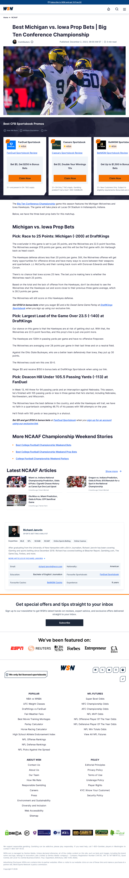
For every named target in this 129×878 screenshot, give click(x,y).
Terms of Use (95, 775)
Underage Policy (95, 780)
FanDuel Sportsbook (109, 574)
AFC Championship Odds (95, 708)
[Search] (117, 9)
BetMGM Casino (54, 582)
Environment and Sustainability (33, 800)
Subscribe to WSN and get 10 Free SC (66, 2)
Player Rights (95, 785)
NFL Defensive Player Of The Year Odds (95, 724)
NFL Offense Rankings (34, 739)
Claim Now (25, 178)
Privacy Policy (95, 770)
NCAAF (14, 17)
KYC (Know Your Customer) (95, 790)
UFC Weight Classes (34, 703)
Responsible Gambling (34, 785)
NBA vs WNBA (34, 698)
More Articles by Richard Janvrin (26, 558)
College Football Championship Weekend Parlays (42, 458)
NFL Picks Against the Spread (34, 749)
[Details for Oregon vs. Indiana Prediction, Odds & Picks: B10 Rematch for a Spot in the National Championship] (76, 483)
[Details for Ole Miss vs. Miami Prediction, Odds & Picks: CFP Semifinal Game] (16, 502)
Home (5, 17)
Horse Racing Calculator (34, 729)
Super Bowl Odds (95, 698)
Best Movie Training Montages (34, 719)
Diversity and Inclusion (34, 805)
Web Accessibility (34, 810)
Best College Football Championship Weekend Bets (43, 445)
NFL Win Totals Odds (95, 729)
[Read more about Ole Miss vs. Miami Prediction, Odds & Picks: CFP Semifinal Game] (44, 500)
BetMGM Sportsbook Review (112, 152)
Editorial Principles (95, 764)
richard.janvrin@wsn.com (50, 566)
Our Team (34, 775)
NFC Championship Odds (95, 703)
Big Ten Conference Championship (36, 203)
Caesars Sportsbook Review (67, 152)
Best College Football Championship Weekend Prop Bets (46, 451)
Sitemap (34, 815)
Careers (34, 790)
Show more (114, 471)
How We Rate (34, 780)
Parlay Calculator (34, 724)
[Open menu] (124, 9)
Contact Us (34, 764)
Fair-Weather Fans (34, 714)
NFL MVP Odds (95, 714)
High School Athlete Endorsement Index (34, 734)
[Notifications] (108, 9)
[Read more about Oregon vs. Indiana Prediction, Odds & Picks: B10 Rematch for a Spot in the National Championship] (104, 482)
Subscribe (64, 622)
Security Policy (95, 795)
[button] (124, 9)
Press (34, 795)
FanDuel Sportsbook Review (22, 152)
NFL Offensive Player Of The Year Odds (95, 719)
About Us (34, 770)
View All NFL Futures (95, 734)
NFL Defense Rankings (34, 744)
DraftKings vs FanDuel (34, 708)
